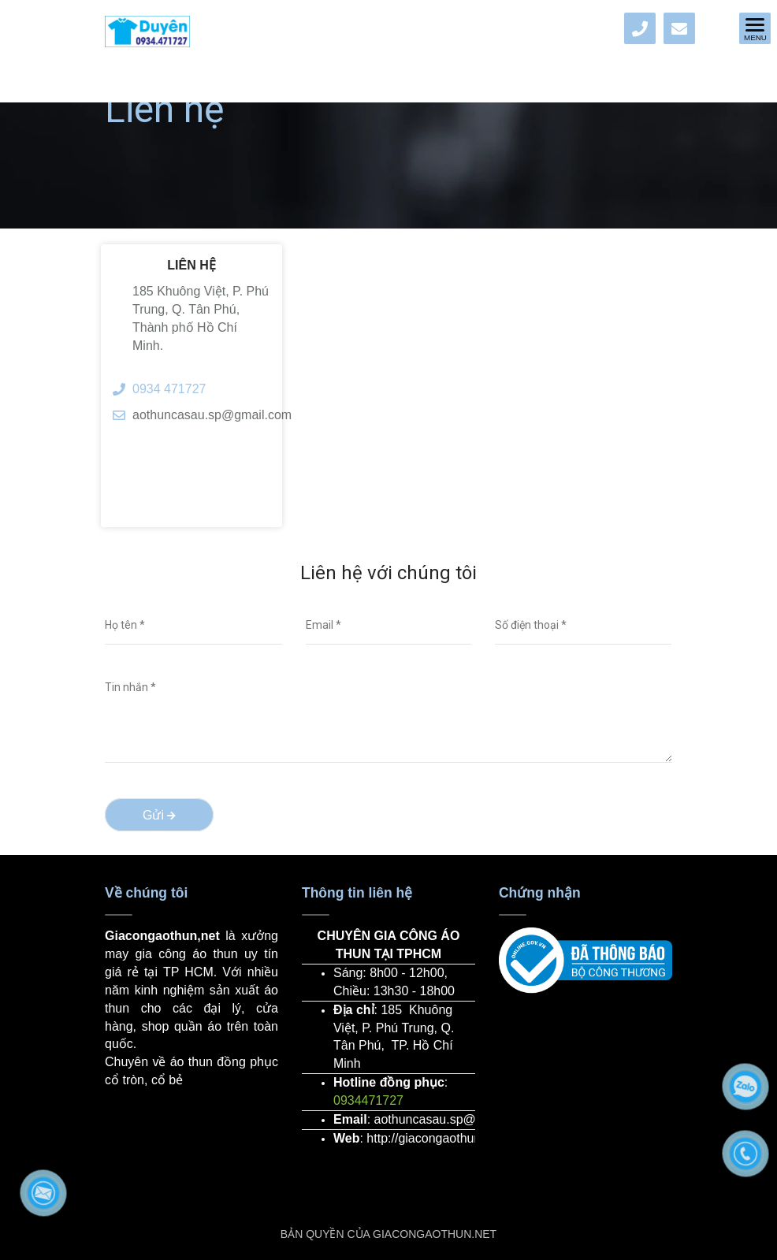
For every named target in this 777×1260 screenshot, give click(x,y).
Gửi (159, 815)
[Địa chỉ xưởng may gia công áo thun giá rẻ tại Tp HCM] (640, 28)
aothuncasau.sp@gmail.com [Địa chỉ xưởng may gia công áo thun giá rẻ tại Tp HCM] (201, 415)
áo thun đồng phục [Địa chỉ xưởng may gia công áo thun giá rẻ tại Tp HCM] (224, 1062)
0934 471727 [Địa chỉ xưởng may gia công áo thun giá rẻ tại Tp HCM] (169, 389)
